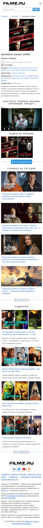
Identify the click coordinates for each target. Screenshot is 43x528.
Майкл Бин (5, 70)
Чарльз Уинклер (18, 73)
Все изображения (21, 162)
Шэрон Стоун (32, 68)
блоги (38, 474)
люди (3, 477)
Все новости (21, 300)
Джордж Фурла (33, 76)
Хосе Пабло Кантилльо (20, 70)
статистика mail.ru (9, 479)
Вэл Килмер (13, 68)
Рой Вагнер (16, 83)
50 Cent (22, 68)
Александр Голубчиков (16, 496)
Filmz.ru (4, 490)
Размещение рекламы (21, 524)
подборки (13, 477)
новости (14, 474)
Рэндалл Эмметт (19, 76)
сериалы (31, 474)
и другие (33, 70)
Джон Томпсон (17, 78)
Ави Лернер (5, 78)
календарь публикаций (31, 477)
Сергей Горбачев (8, 498)
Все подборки (21, 452)
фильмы (22, 474)
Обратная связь (32, 521)
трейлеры (5, 474)
